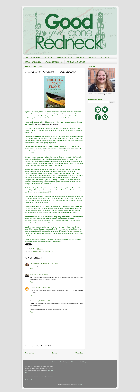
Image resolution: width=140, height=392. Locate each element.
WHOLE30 (92, 57)
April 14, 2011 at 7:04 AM (51, 263)
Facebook (54, 361)
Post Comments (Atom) (38, 357)
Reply (31, 268)
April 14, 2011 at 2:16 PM (43, 287)
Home (54, 353)
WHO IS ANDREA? (33, 57)
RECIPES (105, 57)
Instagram (66, 361)
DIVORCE (80, 57)
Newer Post (29, 353)
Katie (31, 274)
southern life (50, 251)
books (34, 251)
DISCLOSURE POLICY (76, 62)
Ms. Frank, (73, 231)
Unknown (32, 287)
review (43, 251)
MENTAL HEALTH (64, 57)
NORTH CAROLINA (33, 62)
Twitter (60, 361)
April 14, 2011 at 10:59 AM (41, 274)
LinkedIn (79, 361)
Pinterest (73, 361)
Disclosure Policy (30, 380)
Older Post (79, 353)
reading (38, 251)
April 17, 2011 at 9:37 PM (44, 301)
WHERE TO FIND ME (54, 62)
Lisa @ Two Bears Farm (37, 263)
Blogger (79, 384)
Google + (85, 361)
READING (49, 57)
